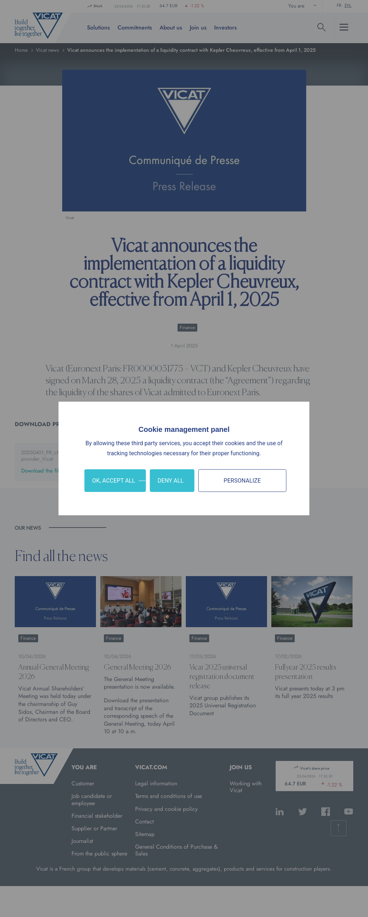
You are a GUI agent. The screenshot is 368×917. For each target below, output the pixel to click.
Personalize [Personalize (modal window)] (242, 480)
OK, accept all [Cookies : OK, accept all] (113, 480)
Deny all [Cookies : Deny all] (171, 480)
